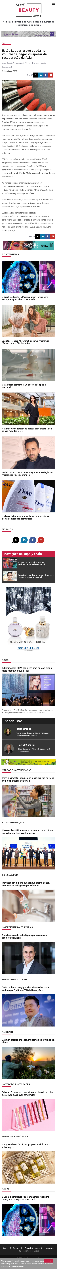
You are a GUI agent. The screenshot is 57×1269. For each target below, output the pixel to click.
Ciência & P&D (10, 874)
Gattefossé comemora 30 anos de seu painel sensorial (24, 386)
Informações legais (31, 1251)
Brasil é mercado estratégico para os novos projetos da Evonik (24, 936)
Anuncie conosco (32, 1248)
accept (48, 1261)
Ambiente (7, 1032)
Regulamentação (13, 822)
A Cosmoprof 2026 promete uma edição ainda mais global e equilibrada (27, 669)
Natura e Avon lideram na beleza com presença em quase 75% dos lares (27, 429)
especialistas (12, 721)
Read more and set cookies (12, 1266)
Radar (4, 43)
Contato (16, 1248)
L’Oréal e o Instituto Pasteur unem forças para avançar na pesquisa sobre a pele (25, 298)
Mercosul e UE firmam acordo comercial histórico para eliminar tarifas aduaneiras (27, 831)
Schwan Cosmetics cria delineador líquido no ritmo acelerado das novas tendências (28, 1093)
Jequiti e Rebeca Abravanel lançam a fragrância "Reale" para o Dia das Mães (25, 342)
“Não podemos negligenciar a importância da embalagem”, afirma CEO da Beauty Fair (25, 988)
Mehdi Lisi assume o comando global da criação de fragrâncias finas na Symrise (27, 473)
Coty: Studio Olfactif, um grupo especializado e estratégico (26, 1145)
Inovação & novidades (16, 1084)
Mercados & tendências (16, 770)
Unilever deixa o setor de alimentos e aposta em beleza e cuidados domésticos (26, 517)
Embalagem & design (14, 979)
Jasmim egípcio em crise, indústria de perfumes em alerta (28, 1041)
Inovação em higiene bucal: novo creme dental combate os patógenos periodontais (25, 884)
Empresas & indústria (15, 1136)
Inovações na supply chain (22, 554)
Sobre (5, 1248)
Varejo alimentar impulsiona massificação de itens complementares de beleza (28, 779)
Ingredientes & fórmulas (17, 927)
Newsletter (49, 1248)
